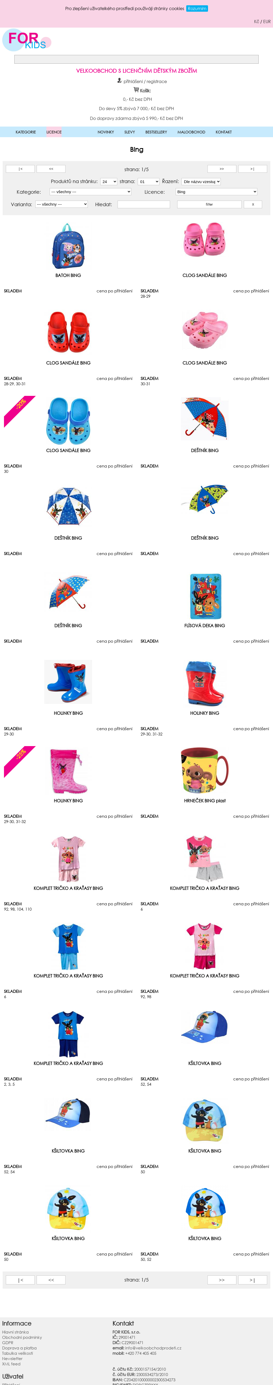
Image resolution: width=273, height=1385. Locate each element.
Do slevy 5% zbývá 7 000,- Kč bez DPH (136, 108)
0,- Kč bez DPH (137, 99)
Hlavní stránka (15, 1332)
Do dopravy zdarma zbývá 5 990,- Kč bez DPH (136, 118)
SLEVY (129, 132)
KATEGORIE (26, 132)
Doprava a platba (19, 1348)
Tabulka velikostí (17, 1353)
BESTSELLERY (156, 132)
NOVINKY (106, 132)
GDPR (7, 1342)
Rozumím (197, 8)
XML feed (11, 1363)
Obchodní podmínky (22, 1337)
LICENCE (54, 132)
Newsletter (12, 1358)
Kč (256, 21)
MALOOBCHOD (191, 132)
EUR (267, 21)
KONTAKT (224, 132)
